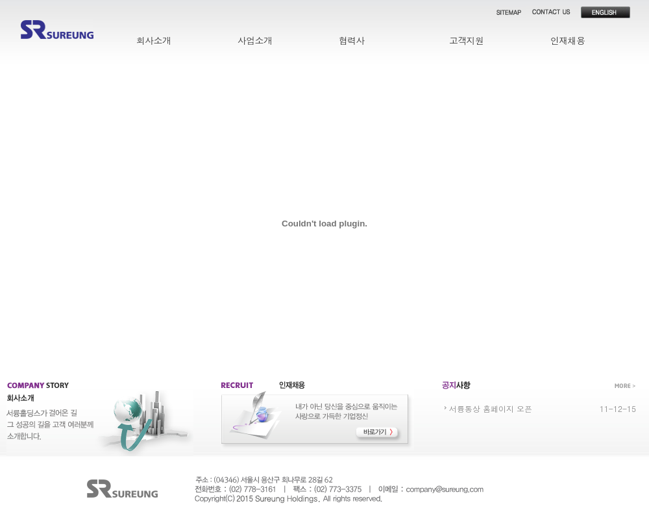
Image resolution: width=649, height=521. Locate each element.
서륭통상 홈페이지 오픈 (490, 408)
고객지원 (466, 40)
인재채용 (567, 40)
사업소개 (255, 40)
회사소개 (153, 40)
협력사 (352, 40)
